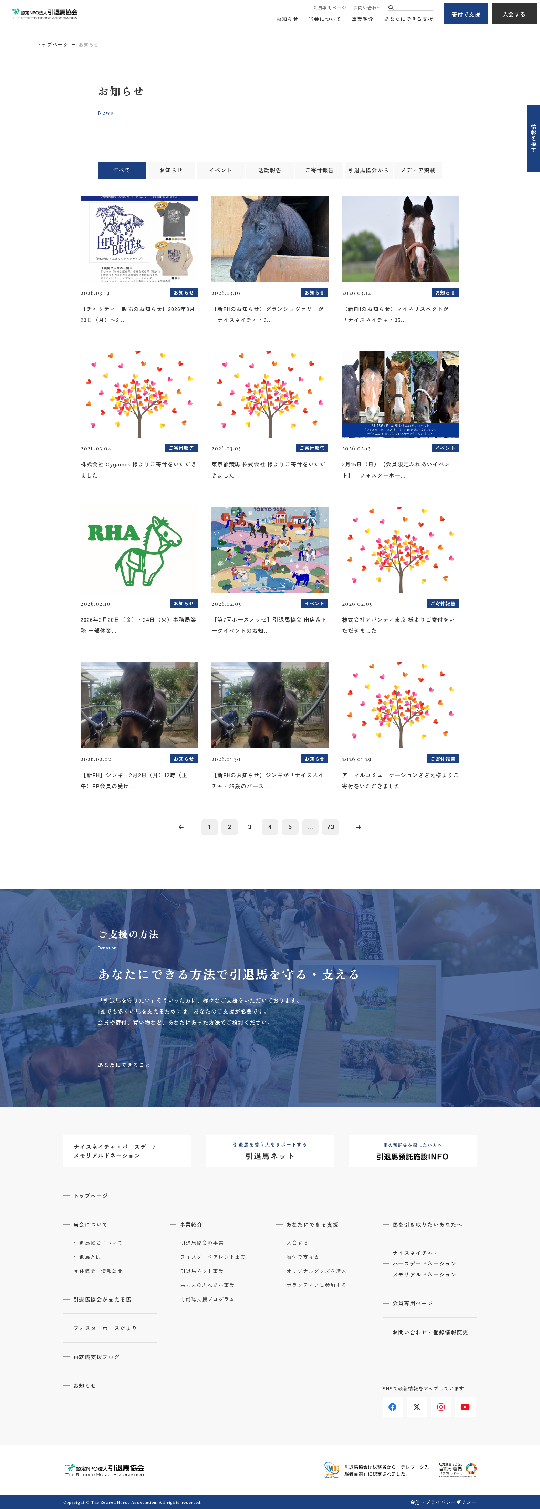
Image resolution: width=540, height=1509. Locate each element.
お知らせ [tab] (171, 170)
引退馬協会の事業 (202, 1243)
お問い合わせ (367, 8)
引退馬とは (87, 1257)
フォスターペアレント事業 (213, 1257)
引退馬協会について (98, 1243)
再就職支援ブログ (97, 1357)
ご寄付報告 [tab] (319, 170)
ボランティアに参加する (317, 1285)
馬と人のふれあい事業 (207, 1285)
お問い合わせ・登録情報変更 (431, 1332)
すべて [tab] (122, 170)
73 (332, 827)
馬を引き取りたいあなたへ (428, 1225)
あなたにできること (124, 1065)
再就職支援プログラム (207, 1299)
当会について (325, 19)
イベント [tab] (220, 170)
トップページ (52, 44)
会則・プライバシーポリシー (443, 1501)
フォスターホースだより (106, 1328)
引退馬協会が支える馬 (103, 1299)
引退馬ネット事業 (202, 1271)
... (311, 827)
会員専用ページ (329, 8)
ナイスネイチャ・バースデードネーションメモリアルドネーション (425, 1264)
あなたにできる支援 (408, 19)
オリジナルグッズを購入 (317, 1271)
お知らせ (287, 19)
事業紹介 (363, 19)
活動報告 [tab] (270, 170)
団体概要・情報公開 (98, 1271)
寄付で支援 (466, 14)
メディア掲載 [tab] (418, 170)
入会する (514, 14)
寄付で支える (303, 1257)
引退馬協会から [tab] (368, 170)
